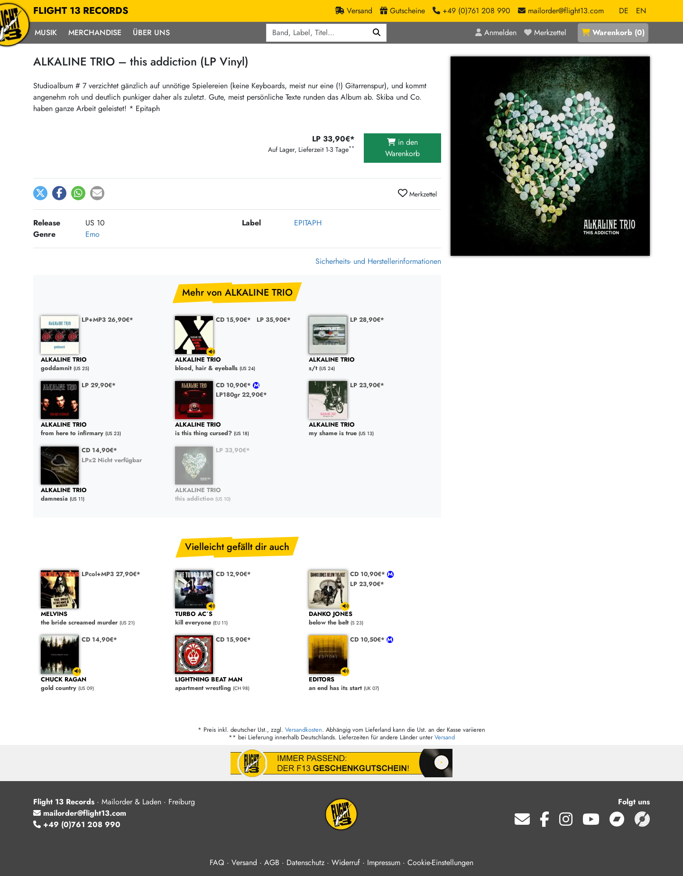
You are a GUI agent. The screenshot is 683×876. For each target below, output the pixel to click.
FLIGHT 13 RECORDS (81, 10)
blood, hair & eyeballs (237, 364)
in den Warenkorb (402, 148)
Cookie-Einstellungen (440, 862)
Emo (92, 234)
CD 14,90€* (99, 450)
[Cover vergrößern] (550, 156)
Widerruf (346, 862)
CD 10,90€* (234, 385)
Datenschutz (305, 862)
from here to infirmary (103, 429)
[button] (40, 193)
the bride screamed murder (103, 618)
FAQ (217, 862)
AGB (271, 862)
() (613, 32)
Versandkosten (303, 729)
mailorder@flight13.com (79, 813)
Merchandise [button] (94, 32)
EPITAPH (308, 222)
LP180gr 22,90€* (241, 394)
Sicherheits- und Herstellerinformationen (378, 261)
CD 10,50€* (368, 639)
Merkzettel (417, 193)
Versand (444, 737)
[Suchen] (377, 33)
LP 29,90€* (99, 385)
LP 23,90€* (367, 385)
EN (641, 10)
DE (623, 10)
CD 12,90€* (233, 573)
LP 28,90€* (367, 319)
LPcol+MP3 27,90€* (111, 573)
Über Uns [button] (151, 32)
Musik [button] (46, 32)
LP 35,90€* (274, 319)
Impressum (383, 862)
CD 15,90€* (233, 319)
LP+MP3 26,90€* (107, 319)
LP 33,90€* (233, 450)
